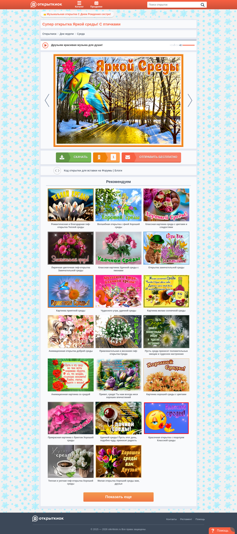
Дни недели (67, 33)
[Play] (45, 45)
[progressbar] (189, 45)
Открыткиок (49, 33)
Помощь (200, 519)
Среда (81, 33)
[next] (190, 100)
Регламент (186, 519)
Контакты (171, 519)
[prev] (47, 100)
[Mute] (181, 45)
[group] (118, 45)
